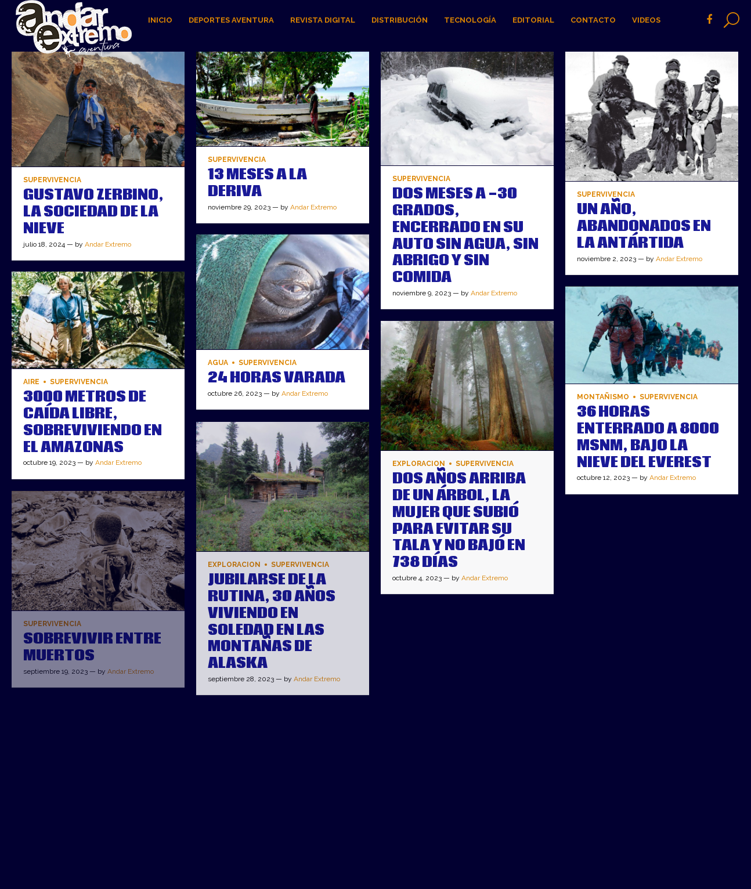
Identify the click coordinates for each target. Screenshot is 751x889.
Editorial (533, 20)
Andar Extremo (108, 244)
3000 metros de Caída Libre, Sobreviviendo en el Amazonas (92, 422)
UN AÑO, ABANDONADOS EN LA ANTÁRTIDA (644, 226)
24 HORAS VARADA (276, 378)
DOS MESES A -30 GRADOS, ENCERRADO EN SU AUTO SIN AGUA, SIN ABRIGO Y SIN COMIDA (465, 235)
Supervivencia (52, 180)
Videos (646, 20)
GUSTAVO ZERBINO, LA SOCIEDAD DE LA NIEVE (93, 211)
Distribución (399, 20)
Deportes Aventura (231, 20)
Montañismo (603, 397)
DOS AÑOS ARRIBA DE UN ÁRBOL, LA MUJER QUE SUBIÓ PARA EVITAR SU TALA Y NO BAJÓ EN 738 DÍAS (459, 520)
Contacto (593, 20)
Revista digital (322, 20)
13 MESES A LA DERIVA (257, 183)
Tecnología (470, 20)
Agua (218, 363)
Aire (31, 382)
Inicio (160, 20)
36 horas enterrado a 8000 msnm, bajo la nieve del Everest (648, 437)
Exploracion (418, 464)
